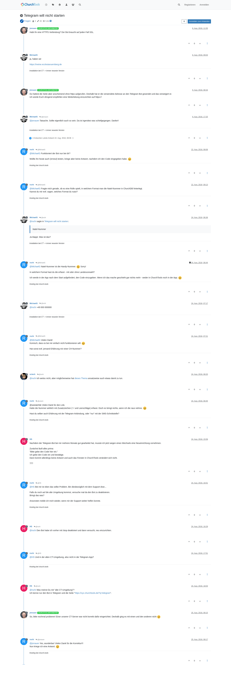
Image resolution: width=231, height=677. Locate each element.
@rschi (42, 217)
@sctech (39, 401)
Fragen (27, 21)
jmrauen (33, 28)
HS (31, 439)
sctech (32, 374)
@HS (38, 483)
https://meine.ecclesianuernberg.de (46, 64)
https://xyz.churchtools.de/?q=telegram (92, 593)
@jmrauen (43, 117)
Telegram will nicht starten (56, 221)
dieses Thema (81, 378)
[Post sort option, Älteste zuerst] (184, 21)
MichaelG (34, 55)
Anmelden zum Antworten (199, 21)
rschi (32, 150)
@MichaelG (40, 149)
